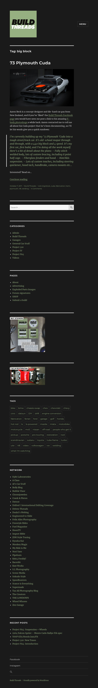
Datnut (16, 501)
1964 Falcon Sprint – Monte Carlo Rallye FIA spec (37, 633)
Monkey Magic (19, 544)
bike (13, 408)
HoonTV (16, 530)
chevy (66, 408)
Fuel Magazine (19, 526)
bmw (21, 408)
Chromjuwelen (19, 494)
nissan (36, 429)
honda (60, 419)
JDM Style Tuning (21, 537)
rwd (63, 435)
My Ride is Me (19, 548)
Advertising (18, 286)
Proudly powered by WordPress (36, 680)
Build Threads (30, 186)
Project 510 (17, 247)
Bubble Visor (18, 491)
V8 (20, 189)
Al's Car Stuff (19, 484)
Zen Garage (18, 605)
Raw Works (18, 566)
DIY (30, 413)
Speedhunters (19, 580)
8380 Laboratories (21, 476)
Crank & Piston (19, 498)
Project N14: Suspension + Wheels (29, 629)
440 (40, 186)
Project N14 (18, 254)
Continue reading (18, 179)
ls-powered (31, 424)
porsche (25, 435)
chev (45, 408)
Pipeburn (17, 555)
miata (53, 424)
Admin (15, 233)
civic (13, 413)
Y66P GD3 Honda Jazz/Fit (25, 636)
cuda (53, 186)
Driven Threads (20, 509)
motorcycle (16, 429)
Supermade (18, 587)
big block (46, 186)
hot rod (14, 424)
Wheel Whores (19, 601)
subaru (30, 440)
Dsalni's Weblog (20, 512)
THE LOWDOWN (20, 598)
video (26, 445)
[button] (49, 672)
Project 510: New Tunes (24, 640)
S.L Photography (20, 569)
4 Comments (36, 189)
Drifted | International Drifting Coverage (32, 505)
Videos (15, 258)
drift (37, 413)
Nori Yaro (17, 551)
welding (25, 189)
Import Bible (18, 533)
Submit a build (19, 300)
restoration (52, 435)
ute (12, 445)
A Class (15, 480)
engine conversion (51, 413)
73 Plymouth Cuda (30, 62)
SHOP (15, 296)
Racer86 (16, 562)
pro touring (38, 435)
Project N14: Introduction (25, 643)
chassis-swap (33, 408)
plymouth (14, 189)
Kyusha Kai (18, 541)
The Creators (18, 594)
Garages (16, 240)
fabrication (60, 186)
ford (35, 419)
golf (52, 419)
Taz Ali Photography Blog (25, 590)
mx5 (27, 429)
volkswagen (38, 445)
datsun (22, 413)
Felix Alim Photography (24, 519)
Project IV (17, 250)
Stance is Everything (22, 583)
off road (46, 429)
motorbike (64, 424)
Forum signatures (21, 293)
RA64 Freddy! (19, 558)
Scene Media (18, 573)
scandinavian (17, 440)
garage (43, 419)
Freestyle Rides (20, 523)
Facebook (15, 659)
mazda (43, 424)
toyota (40, 440)
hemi (68, 186)
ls (22, 424)
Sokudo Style (19, 576)
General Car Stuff (21, 243)
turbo (64, 440)
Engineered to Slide (22, 516)
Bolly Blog (17, 487)
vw (48, 445)
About (15, 282)
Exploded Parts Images (23, 289)
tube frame (52, 440)
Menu (82, 24)
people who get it (62, 429)
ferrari (27, 419)
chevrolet (55, 408)
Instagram (15, 665)
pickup (14, 435)
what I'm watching (20, 451)
